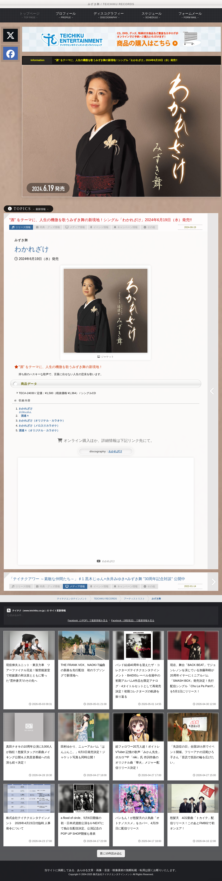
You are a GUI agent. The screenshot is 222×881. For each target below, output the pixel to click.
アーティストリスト (134, 598)
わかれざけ (115, 451)
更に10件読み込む (111, 853)
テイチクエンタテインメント (72, 598)
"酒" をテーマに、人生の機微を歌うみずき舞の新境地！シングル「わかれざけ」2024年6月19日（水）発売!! (116, 60)
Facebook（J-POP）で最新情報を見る (88, 620)
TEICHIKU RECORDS (105, 598)
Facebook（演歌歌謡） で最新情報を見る (132, 620)
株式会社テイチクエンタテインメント (112, 874)
